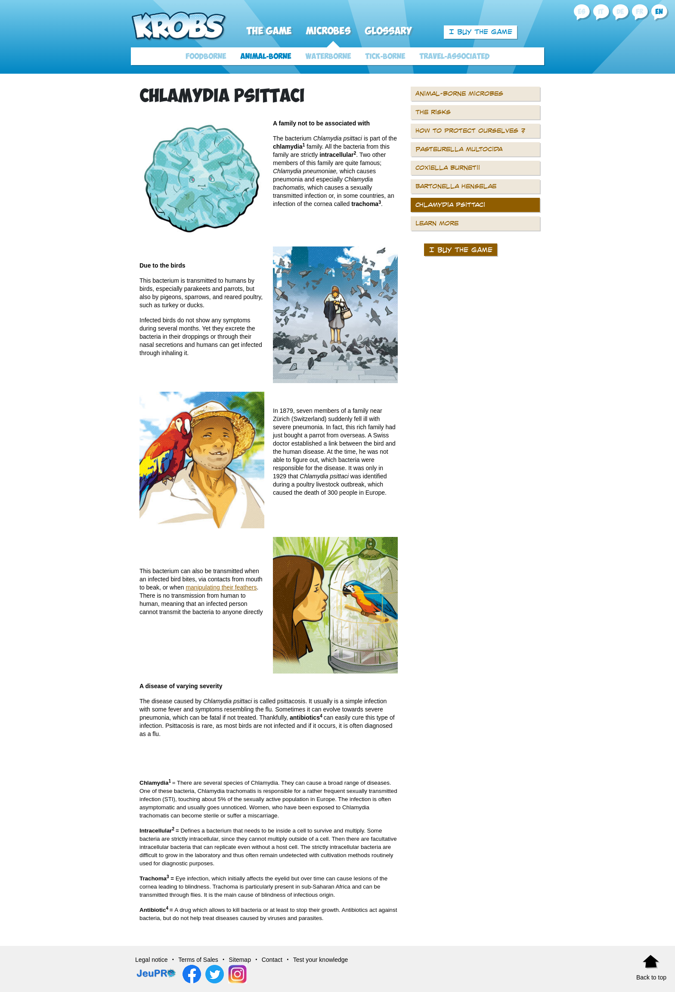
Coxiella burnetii (447, 167)
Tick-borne (385, 56)
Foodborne (206, 56)
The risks (433, 112)
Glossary (388, 31)
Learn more (436, 223)
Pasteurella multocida (458, 149)
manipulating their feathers (221, 587)
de (620, 11)
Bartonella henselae (455, 186)
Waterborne (328, 56)
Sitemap (240, 959)
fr (639, 11)
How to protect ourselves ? (470, 130)
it (601, 11)
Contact (272, 959)
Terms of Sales (198, 959)
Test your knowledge (320, 959)
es (581, 11)
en (659, 11)
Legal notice (151, 959)
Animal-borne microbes (459, 93)
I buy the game (480, 31)
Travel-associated (454, 56)
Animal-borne (265, 56)
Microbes (328, 31)
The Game (268, 31)
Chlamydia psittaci (450, 204)
